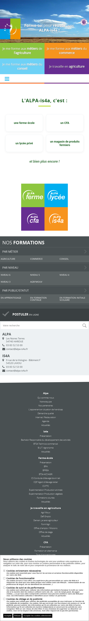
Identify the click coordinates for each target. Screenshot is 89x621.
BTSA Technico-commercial (45, 443)
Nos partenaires (45, 405)
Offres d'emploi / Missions (45, 528)
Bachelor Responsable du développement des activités (45, 439)
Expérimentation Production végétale (46, 493)
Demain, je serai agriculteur (45, 520)
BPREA (46, 470)
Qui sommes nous (45, 397)
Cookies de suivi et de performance (46, 591)
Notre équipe (46, 401)
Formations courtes (46, 497)
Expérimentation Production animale (45, 489)
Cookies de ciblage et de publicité (46, 605)
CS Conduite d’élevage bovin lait (45, 478)
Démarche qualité (46, 413)
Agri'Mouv (45, 512)
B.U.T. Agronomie (46, 447)
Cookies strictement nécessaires (46, 573)
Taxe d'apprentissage (45, 554)
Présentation (46, 436)
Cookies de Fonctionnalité (46, 581)
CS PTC (45, 486)
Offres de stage (46, 532)
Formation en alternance (46, 550)
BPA (46, 466)
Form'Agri (45, 524)
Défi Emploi (46, 516)
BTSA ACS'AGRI (45, 474)
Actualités (45, 425)
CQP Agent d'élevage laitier (46, 482)
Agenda (45, 421)
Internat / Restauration (45, 417)
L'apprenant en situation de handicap (46, 409)
